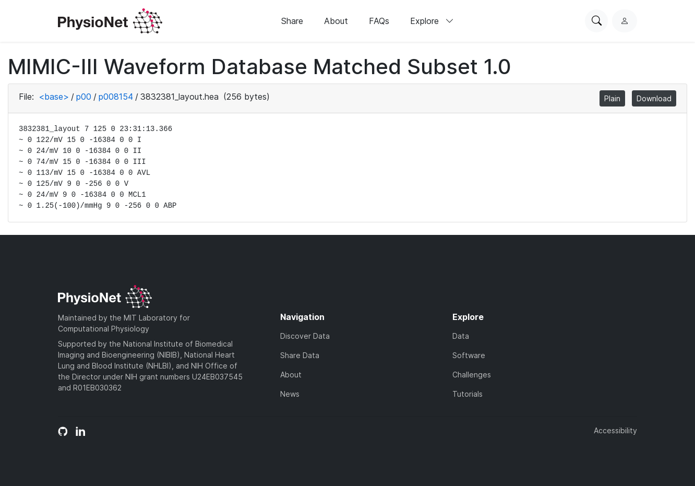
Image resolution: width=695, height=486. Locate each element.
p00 (83, 96)
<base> (54, 96)
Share (292, 21)
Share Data (299, 355)
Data (460, 335)
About (336, 21)
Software (468, 355)
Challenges (471, 374)
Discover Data (305, 335)
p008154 (116, 96)
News (289, 393)
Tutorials (467, 393)
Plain (612, 98)
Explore (432, 21)
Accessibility (615, 430)
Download (654, 98)
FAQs (379, 21)
